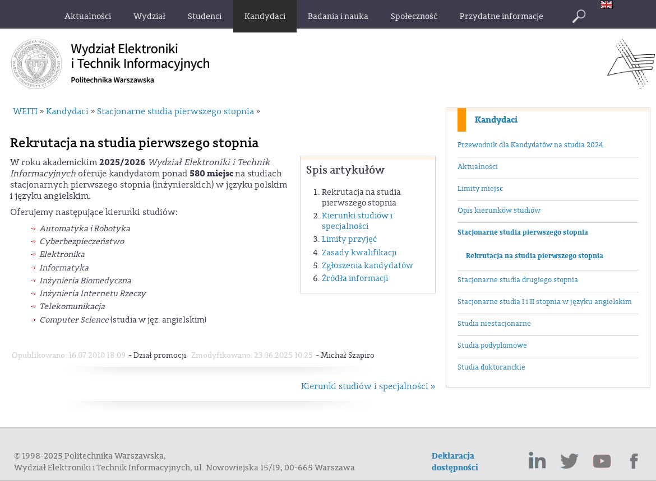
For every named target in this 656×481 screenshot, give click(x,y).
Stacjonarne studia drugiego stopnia (518, 279)
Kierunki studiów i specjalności (357, 221)
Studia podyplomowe (492, 345)
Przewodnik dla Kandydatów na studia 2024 (530, 145)
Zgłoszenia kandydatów (367, 265)
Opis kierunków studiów (499, 210)
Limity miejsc (480, 188)
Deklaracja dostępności (455, 462)
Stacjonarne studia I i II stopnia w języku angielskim (545, 301)
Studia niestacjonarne (494, 323)
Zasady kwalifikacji (359, 252)
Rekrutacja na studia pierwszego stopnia (534, 256)
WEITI (25, 111)
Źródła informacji (355, 278)
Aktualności (478, 166)
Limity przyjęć (349, 239)
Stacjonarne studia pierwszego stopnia (523, 232)
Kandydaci (496, 120)
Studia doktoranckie (491, 367)
